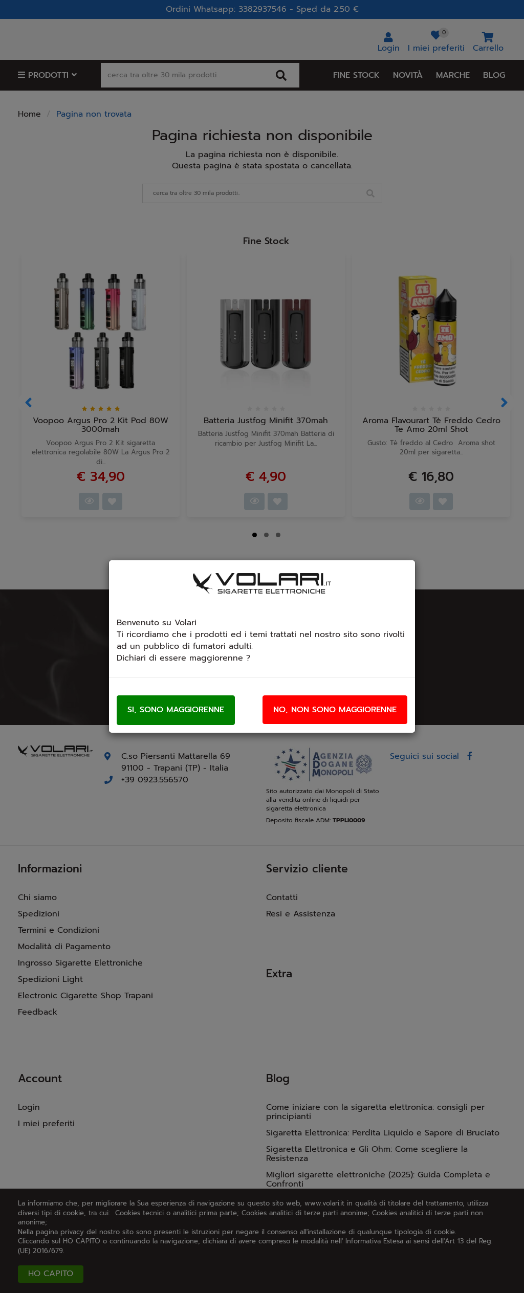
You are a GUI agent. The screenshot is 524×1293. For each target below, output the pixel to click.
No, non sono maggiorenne (335, 710)
